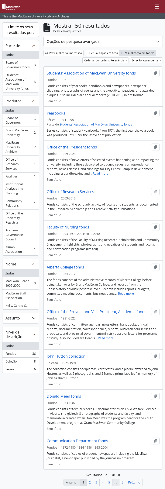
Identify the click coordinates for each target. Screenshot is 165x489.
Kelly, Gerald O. (20, 306)
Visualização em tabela (137, 53)
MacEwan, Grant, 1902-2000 (20, 283)
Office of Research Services (20, 164)
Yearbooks (56, 113)
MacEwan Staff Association (20, 295)
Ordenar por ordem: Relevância (104, 60)
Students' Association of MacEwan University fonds (20, 82)
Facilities (20, 177)
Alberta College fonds (65, 267)
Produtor (13, 101)
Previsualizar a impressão (63, 53)
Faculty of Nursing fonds (68, 227)
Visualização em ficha (102, 53)
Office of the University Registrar (20, 217)
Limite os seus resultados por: (20, 29)
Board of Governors (20, 120)
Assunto (12, 318)
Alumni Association (20, 249)
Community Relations (20, 203)
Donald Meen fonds (64, 396)
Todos (9, 55)
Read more (100, 173)
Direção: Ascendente (145, 60)
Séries (20, 370)
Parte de (12, 45)
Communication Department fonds (77, 441)
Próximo (134, 482)
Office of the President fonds (72, 147)
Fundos (20, 354)
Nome (10, 264)
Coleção (20, 362)
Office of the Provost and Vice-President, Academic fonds (96, 311)
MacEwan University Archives (20, 147)
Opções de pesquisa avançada (73, 41)
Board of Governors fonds (20, 64)
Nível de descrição (13, 334)
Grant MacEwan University (20, 132)
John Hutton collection (66, 356)
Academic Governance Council (20, 234)
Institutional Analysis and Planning (20, 188)
